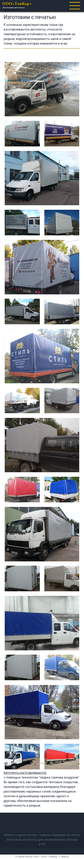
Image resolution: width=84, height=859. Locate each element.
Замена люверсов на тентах (59, 835)
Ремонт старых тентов (20, 835)
